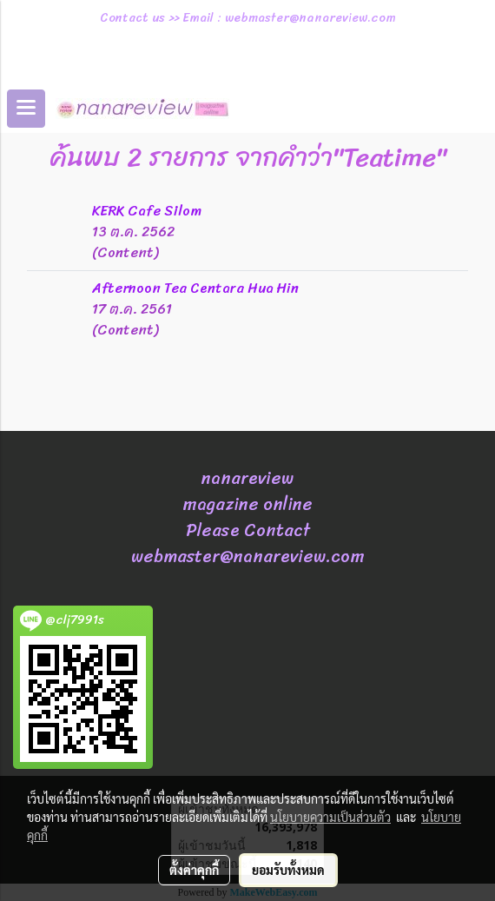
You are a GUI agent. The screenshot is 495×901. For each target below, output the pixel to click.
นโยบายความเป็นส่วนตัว (330, 817)
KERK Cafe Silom (146, 210)
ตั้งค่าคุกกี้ (194, 870)
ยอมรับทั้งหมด (288, 870)
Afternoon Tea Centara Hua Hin (195, 288)
